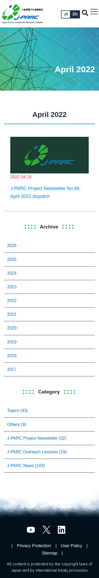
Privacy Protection (34, 545)
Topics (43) (17, 410)
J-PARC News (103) (26, 465)
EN (75, 14)
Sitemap (49, 553)
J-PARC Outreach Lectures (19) (37, 452)
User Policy (71, 545)
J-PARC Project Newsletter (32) (36, 438)
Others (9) (16, 424)
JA (66, 14)
